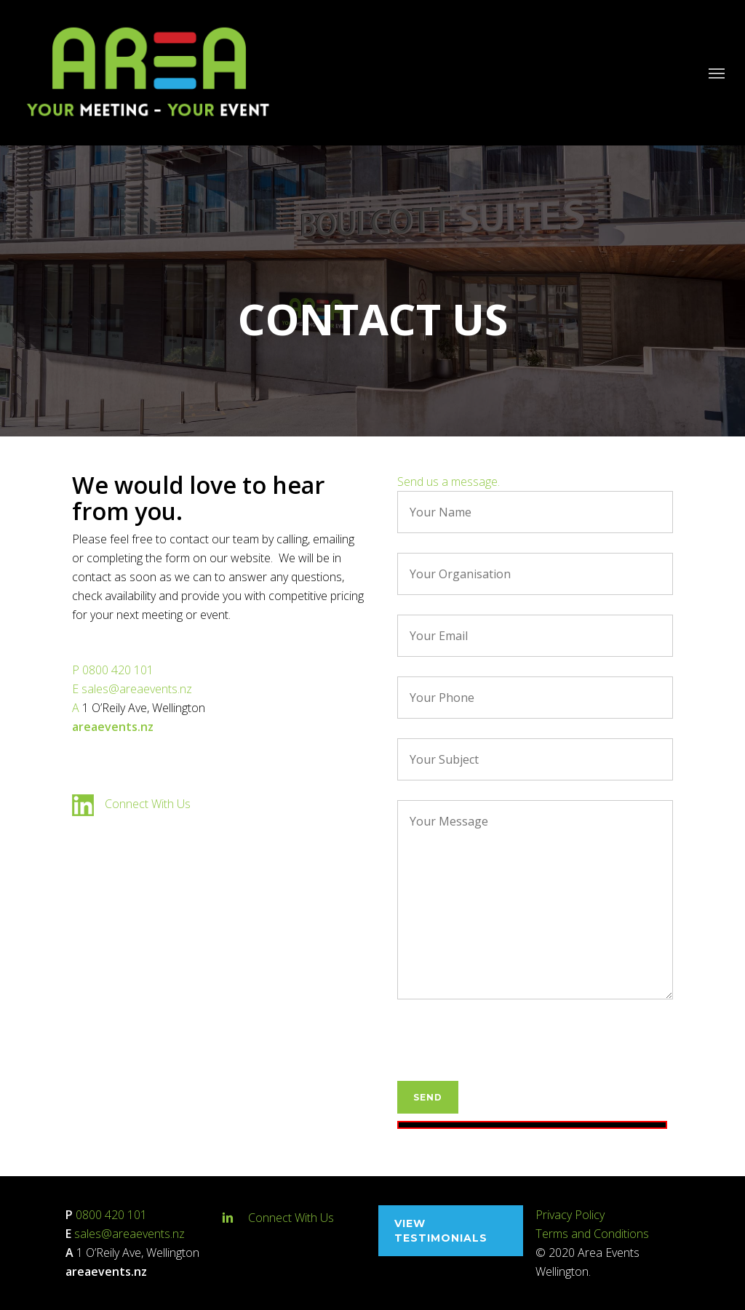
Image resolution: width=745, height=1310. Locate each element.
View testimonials (440, 1231)
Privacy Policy (570, 1215)
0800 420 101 (118, 670)
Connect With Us (148, 804)
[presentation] (507, 1052)
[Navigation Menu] (717, 72)
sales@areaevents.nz (136, 689)
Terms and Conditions (592, 1234)
